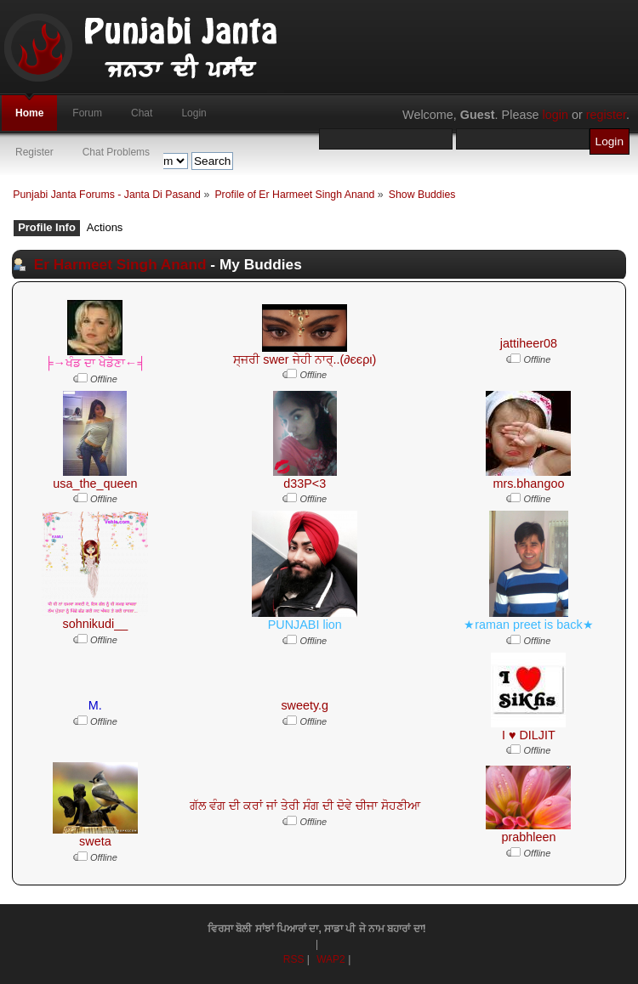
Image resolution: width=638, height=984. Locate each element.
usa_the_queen (95, 483)
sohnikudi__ (95, 624)
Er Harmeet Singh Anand (120, 264)
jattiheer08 (528, 343)
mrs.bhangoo (528, 483)
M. (95, 705)
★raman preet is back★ (528, 624)
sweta (95, 841)
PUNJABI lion (305, 624)
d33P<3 (304, 483)
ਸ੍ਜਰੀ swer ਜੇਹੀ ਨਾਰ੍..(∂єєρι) (304, 359)
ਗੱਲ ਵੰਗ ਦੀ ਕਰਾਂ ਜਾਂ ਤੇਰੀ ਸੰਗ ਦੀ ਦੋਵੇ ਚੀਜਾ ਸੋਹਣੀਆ (305, 805)
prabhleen (528, 837)
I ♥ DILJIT (528, 735)
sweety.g (304, 705)
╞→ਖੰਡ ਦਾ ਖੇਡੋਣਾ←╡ (94, 363)
